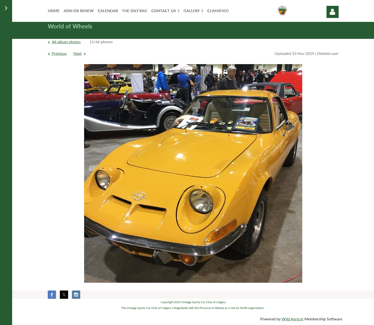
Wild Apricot (292, 318)
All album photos (66, 41)
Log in (332, 12)
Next (77, 53)
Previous (59, 53)
